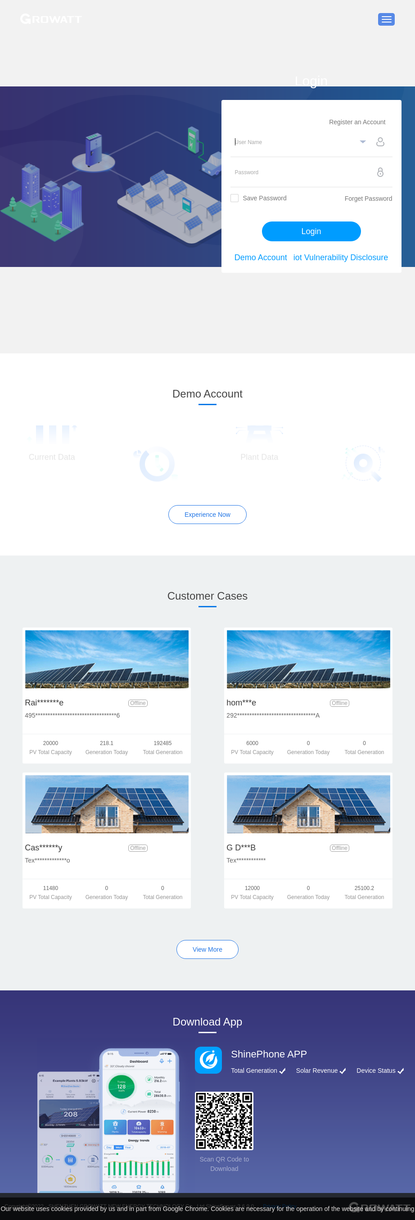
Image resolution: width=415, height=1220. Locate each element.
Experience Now (207, 514)
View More (207, 949)
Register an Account (357, 122)
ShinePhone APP (269, 1054)
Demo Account (261, 257)
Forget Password (368, 198)
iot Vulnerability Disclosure (340, 257)
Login (311, 231)
